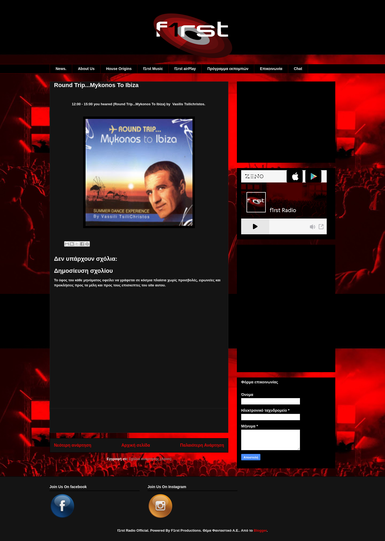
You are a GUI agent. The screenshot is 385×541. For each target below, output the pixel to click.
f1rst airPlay (185, 69)
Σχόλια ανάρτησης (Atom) (150, 459)
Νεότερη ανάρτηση (72, 445)
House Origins (119, 69)
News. (61, 69)
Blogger (260, 530)
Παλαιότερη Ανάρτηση (202, 445)
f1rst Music (153, 69)
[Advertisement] (139, 420)
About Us (86, 69)
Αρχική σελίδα (135, 445)
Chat (298, 69)
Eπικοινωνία (271, 69)
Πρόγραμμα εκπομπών (227, 69)
